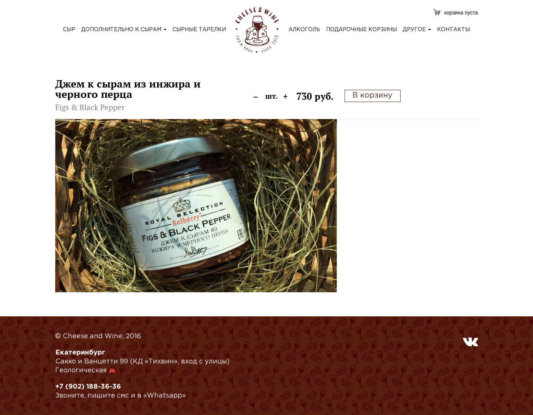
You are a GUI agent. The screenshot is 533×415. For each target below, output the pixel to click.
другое (417, 29)
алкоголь (304, 29)
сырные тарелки (199, 29)
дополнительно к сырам (124, 29)
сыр (69, 29)
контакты (453, 29)
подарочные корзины (361, 29)
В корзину (372, 95)
